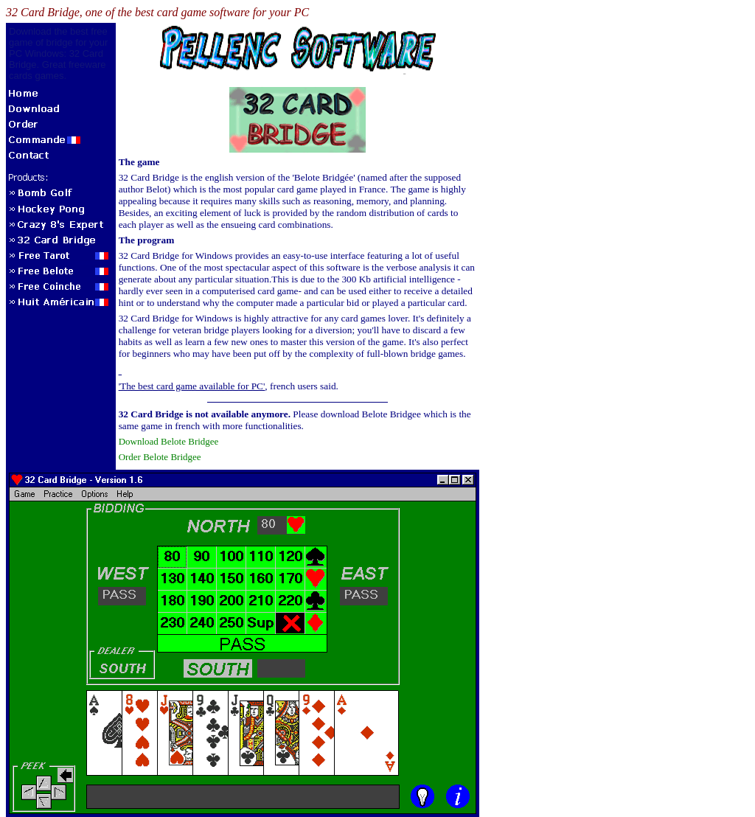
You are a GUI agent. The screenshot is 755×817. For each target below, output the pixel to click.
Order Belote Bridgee (160, 456)
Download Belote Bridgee (169, 441)
